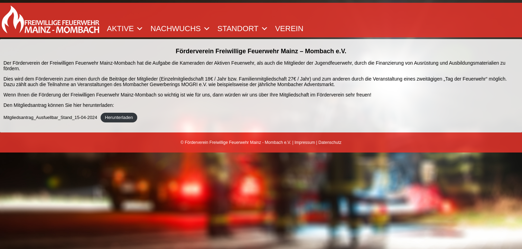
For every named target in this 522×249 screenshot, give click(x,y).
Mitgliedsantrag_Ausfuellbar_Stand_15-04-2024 (50, 117)
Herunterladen (119, 117)
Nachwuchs (180, 28)
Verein (289, 28)
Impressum (305, 142)
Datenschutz (330, 142)
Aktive (125, 28)
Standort (242, 28)
